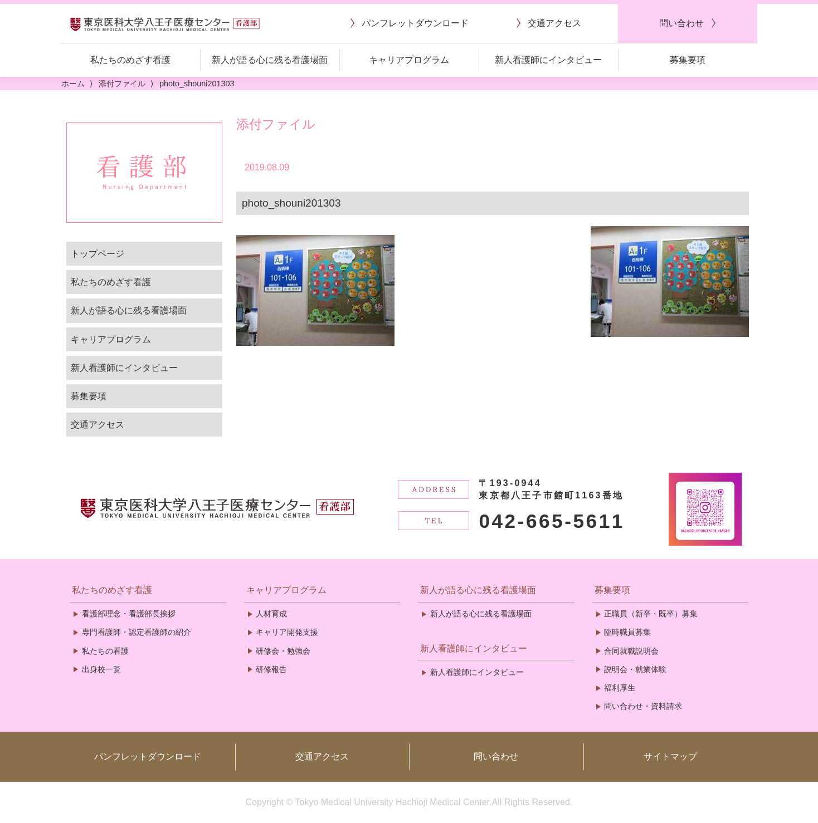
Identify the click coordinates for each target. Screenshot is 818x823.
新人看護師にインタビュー (124, 368)
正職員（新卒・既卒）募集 (651, 613)
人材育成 (271, 613)
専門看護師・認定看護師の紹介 (136, 632)
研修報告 (271, 669)
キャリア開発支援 (287, 632)
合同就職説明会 (631, 650)
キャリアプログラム (111, 339)
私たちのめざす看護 (111, 282)
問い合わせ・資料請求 (643, 706)
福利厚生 (619, 687)
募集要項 (88, 396)
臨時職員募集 (627, 632)
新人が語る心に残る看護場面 (129, 310)
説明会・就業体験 (635, 669)
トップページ (97, 253)
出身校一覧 (101, 669)
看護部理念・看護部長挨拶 (129, 613)
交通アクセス (97, 424)
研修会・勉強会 (283, 650)
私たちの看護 (105, 650)
